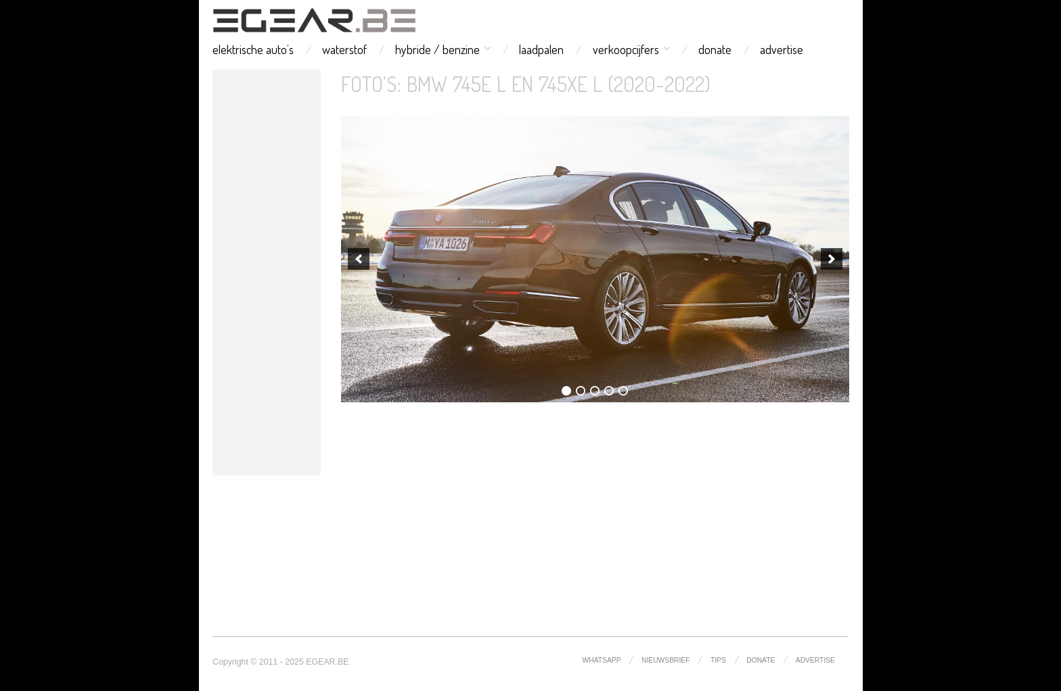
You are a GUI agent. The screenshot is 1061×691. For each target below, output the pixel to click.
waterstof (344, 49)
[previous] (358, 259)
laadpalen (541, 49)
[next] (831, 259)
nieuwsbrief (665, 660)
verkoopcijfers (626, 49)
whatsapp (602, 660)
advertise (781, 49)
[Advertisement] (266, 272)
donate (714, 49)
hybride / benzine (437, 49)
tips (718, 660)
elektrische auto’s (253, 49)
